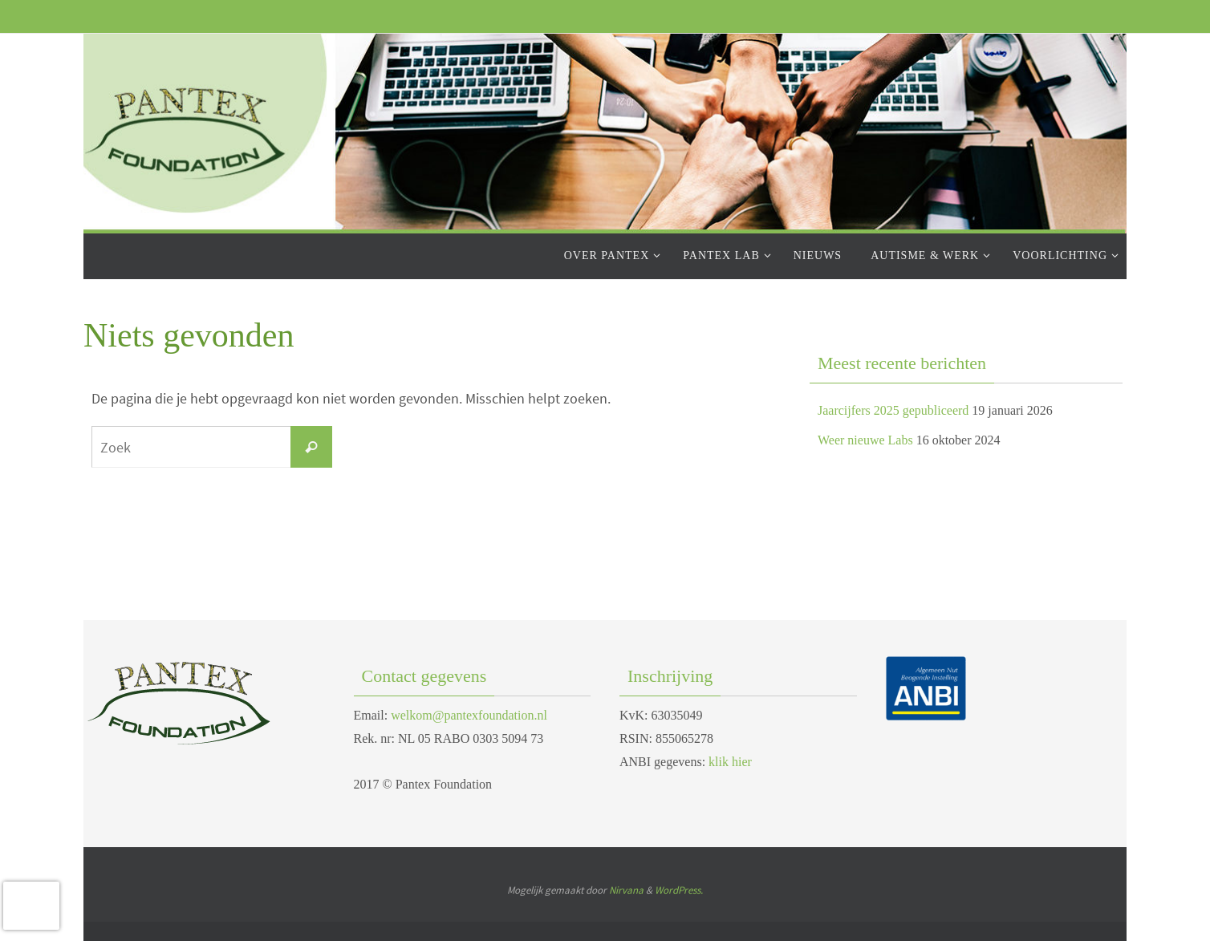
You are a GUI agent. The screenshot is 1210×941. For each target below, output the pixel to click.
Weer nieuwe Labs (865, 440)
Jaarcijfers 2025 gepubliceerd (893, 410)
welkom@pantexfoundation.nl (469, 715)
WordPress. (679, 890)
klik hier (730, 762)
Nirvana (626, 890)
